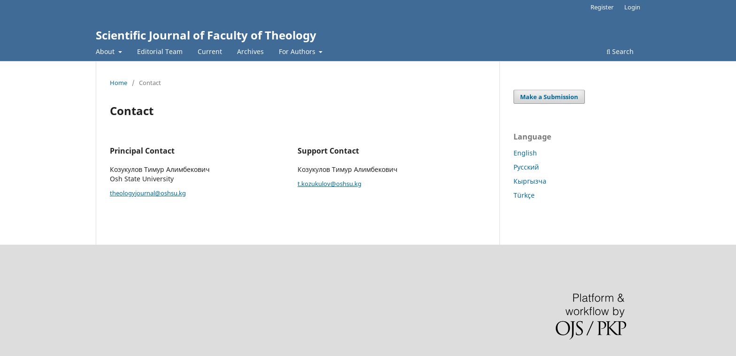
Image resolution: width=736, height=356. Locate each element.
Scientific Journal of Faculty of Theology (206, 35)
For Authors (298, 51)
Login (632, 7)
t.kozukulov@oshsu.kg (329, 183)
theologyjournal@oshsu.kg (148, 193)
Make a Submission (549, 97)
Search (620, 51)
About (106, 51)
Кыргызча (530, 181)
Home (118, 82)
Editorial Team (160, 51)
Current (210, 51)
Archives (250, 51)
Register (601, 7)
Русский (526, 167)
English (525, 152)
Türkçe (524, 195)
